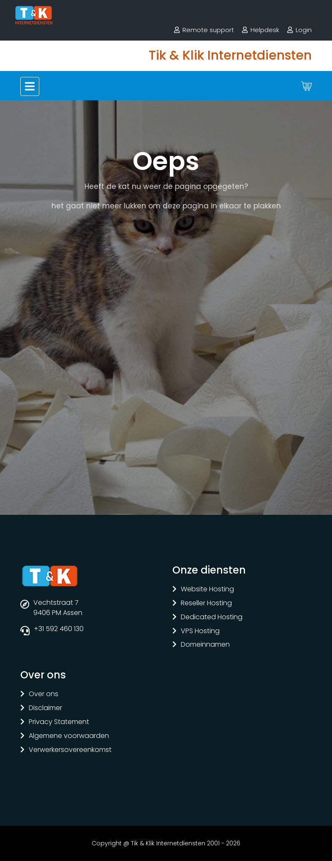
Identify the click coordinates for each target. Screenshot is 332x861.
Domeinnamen (205, 644)
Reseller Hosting (206, 603)
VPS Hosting (200, 631)
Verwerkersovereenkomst (70, 750)
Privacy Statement (59, 722)
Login (304, 29)
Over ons (43, 694)
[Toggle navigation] (29, 86)
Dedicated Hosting (211, 617)
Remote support (208, 29)
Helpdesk (264, 29)
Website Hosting (207, 589)
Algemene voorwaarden (69, 736)
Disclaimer (45, 708)
